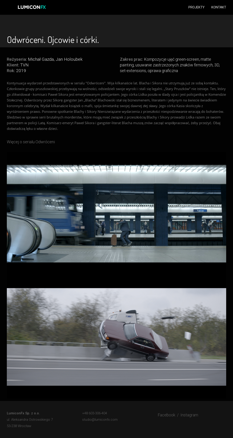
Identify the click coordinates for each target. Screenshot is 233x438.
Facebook (166, 415)
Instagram (189, 415)
